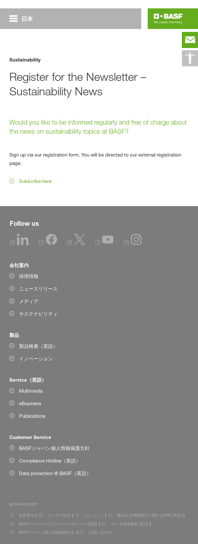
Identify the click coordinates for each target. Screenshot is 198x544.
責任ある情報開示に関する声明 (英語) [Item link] (149, 515)
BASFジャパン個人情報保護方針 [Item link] (47, 532)
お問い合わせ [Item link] (100, 532)
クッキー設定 (59, 515)
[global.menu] (23, 18)
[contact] (190, 40)
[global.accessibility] (190, 58)
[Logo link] (168, 19)
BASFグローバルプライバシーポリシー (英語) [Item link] (58, 523)
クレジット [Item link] (94, 515)
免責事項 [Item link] (26, 515)
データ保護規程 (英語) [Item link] (130, 523)
